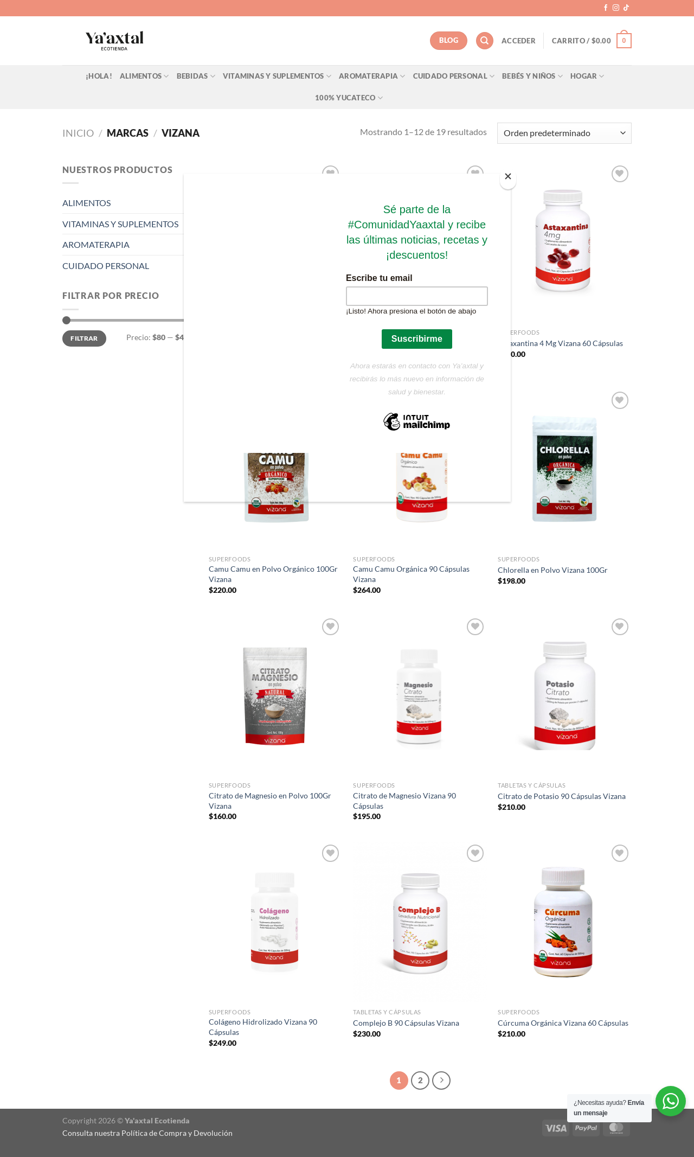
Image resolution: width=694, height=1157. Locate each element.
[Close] (508, 178)
